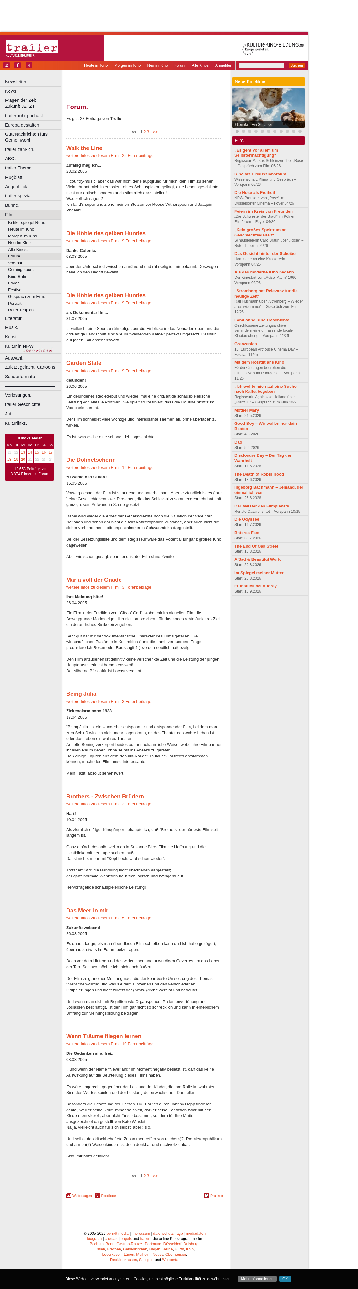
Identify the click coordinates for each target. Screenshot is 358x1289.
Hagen (154, 1249)
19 (16, 459)
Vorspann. (17, 263)
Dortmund (153, 1244)
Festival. (16, 290)
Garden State (83, 363)
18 (9, 459)
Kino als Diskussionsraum (260, 174)
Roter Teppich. (21, 310)
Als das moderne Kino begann (264, 272)
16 (44, 452)
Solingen (146, 1260)
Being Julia (81, 694)
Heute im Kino (96, 65)
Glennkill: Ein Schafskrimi (256, 124)
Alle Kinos (200, 65)
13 (23, 452)
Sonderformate (20, 376)
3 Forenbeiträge (136, 587)
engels (125, 1238)
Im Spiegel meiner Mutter (259, 572)
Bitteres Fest (246, 532)
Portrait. (15, 303)
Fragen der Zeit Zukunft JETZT (34, 103)
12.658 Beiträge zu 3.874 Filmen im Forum (30, 471)
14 (30, 452)
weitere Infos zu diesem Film (92, 155)
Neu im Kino (157, 65)
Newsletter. (16, 81)
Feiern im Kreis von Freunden (263, 211)
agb (180, 1233)
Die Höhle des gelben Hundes (106, 233)
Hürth (179, 1249)
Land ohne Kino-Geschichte (261, 320)
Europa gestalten (22, 124)
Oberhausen (175, 1254)
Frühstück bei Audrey (255, 586)
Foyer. (14, 283)
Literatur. (14, 318)
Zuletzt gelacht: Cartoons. (30, 367)
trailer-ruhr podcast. (24, 115)
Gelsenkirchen (135, 1249)
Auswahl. (14, 358)
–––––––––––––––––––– (30, 385)
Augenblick (16, 186)
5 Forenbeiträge (136, 918)
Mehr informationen (257, 1279)
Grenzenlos (245, 343)
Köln (190, 1249)
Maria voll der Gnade (94, 580)
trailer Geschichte (22, 404)
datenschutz (163, 1233)
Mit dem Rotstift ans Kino (259, 362)
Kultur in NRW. (20, 346)
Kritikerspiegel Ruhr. (26, 222)
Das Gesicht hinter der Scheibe (265, 253)
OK (285, 1279)
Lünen (129, 1254)
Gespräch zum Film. (26, 296)
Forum (179, 65)
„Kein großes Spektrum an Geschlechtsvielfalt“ (260, 232)
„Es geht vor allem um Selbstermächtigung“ (256, 153)
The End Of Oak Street (256, 546)
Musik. (11, 327)
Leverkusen (112, 1254)
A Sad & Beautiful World (258, 559)
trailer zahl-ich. (20, 149)
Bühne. (12, 205)
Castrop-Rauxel (129, 1244)
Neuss (157, 1254)
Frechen (114, 1249)
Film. (10, 214)
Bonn (110, 1244)
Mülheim (143, 1254)
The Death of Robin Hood (259, 474)
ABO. (10, 158)
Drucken (216, 1196)
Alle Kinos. (18, 249)
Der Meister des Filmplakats (261, 506)
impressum (141, 1233)
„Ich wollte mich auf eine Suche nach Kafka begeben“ (265, 389)
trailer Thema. (19, 167)
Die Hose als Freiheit (254, 192)
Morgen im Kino (127, 65)
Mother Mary (246, 410)
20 (23, 459)
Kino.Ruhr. (18, 276)
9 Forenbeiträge (136, 240)
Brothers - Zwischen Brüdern (105, 796)
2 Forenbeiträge (136, 804)
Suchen (296, 65)
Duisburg (191, 1244)
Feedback (108, 1196)
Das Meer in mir (87, 910)
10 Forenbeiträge (137, 1044)
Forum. (14, 256)
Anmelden (223, 65)
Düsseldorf (172, 1244)
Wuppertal (170, 1260)
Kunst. (11, 336)
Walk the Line (84, 148)
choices (111, 1238)
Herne (168, 1249)
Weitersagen (82, 1196)
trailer (144, 1238)
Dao (238, 442)
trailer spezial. (19, 195)
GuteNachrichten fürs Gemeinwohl (26, 137)
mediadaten (196, 1233)
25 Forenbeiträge (137, 155)
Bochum (97, 1244)
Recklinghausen (123, 1260)
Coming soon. (21, 269)
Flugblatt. (14, 177)
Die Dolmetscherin (91, 460)
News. (11, 91)
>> (154, 131)
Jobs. (10, 413)
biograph (94, 1238)
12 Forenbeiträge (137, 467)
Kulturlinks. (16, 423)
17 (51, 452)
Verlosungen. (18, 395)
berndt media (118, 1233)
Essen (100, 1249)
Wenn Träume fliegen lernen (104, 1036)
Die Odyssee (246, 519)
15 (37, 452)
